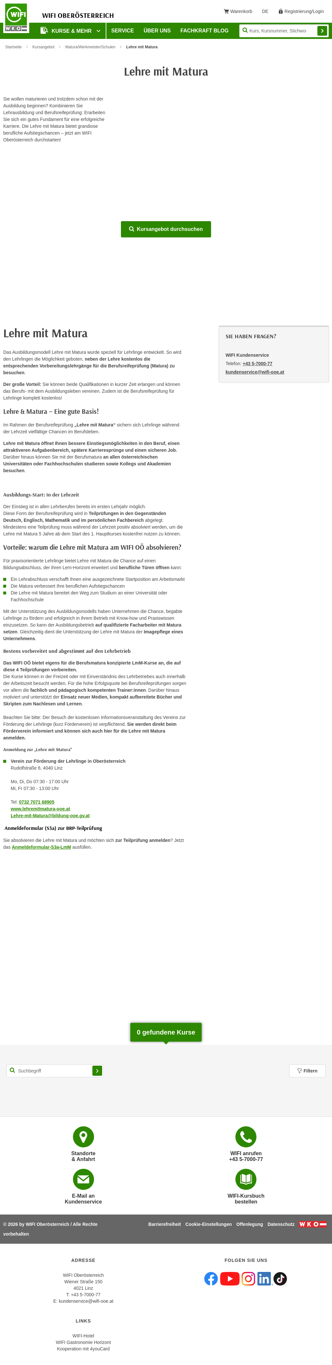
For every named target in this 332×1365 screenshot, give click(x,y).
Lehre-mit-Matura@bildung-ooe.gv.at (50, 815)
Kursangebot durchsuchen (166, 229)
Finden (322, 31)
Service (122, 30)
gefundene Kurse (166, 1032)
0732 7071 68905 (36, 802)
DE (267, 13)
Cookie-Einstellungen (208, 1224)
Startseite (13, 47)
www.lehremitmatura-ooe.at (40, 808)
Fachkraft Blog (205, 30)
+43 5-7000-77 (257, 363)
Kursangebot (43, 47)
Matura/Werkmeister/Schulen (90, 47)
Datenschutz (280, 1224)
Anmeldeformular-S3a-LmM (41, 847)
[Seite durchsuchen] (284, 30)
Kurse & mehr (67, 30)
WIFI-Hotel (83, 1335)
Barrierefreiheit (164, 1224)
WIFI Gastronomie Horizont (83, 1342)
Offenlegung (249, 1224)
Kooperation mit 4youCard (83, 1348)
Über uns (157, 30)
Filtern (307, 1070)
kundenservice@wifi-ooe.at (86, 1301)
